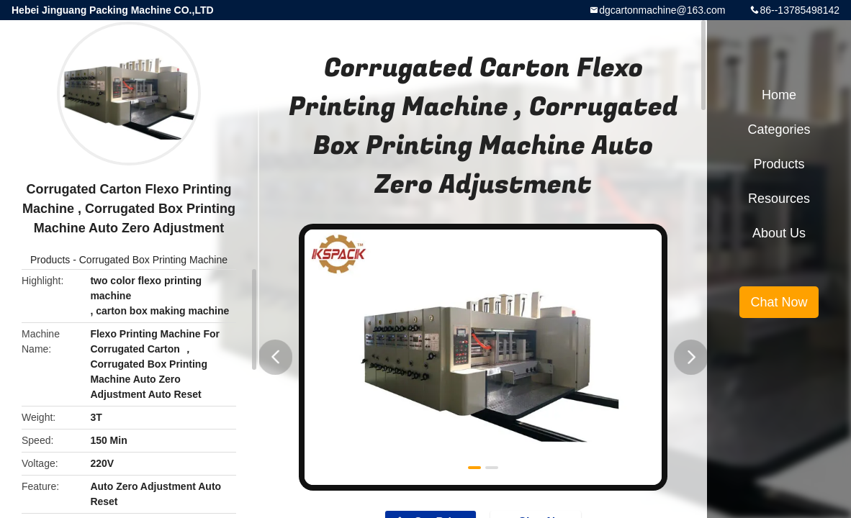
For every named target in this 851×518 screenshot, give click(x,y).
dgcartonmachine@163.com (662, 10)
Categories (778, 129)
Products (50, 259)
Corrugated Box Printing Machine (153, 259)
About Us (779, 233)
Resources (779, 198)
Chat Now (778, 302)
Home (779, 95)
